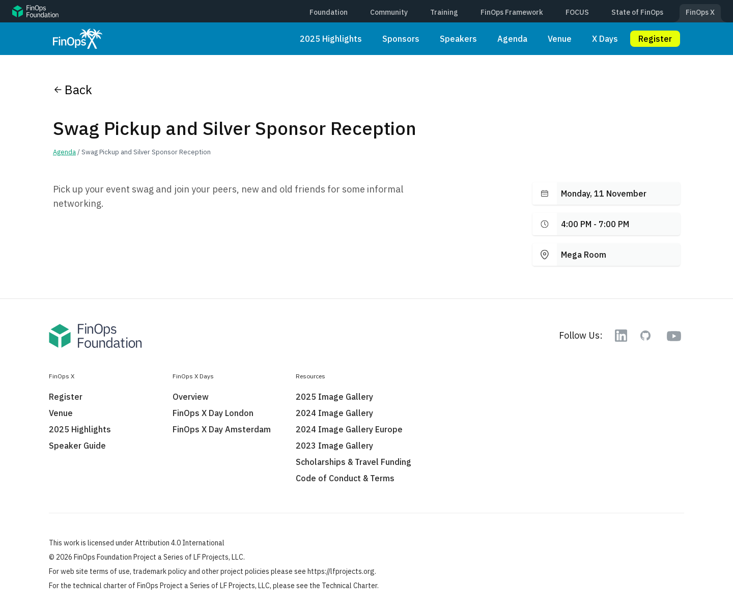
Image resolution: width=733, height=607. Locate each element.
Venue (560, 39)
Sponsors (400, 39)
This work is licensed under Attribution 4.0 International (136, 542)
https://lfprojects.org (341, 571)
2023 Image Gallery (334, 445)
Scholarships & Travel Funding (353, 462)
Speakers (458, 39)
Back (72, 89)
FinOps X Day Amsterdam (222, 429)
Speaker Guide (77, 445)
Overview (191, 397)
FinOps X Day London (213, 413)
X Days (605, 39)
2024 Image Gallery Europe (349, 429)
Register (655, 39)
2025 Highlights (331, 39)
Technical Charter (349, 585)
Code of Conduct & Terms (345, 478)
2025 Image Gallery (334, 397)
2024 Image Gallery (334, 413)
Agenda (512, 39)
